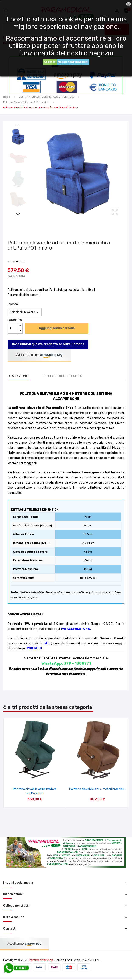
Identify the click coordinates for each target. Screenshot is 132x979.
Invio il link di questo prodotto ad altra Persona (48, 344)
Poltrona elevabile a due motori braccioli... (97, 789)
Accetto (50, 61)
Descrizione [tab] (18, 376)
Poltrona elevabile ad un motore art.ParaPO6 (35, 791)
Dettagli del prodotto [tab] (62, 376)
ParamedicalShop (41, 960)
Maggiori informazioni (73, 61)
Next (18, 214)
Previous (18, 124)
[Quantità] (13, 328)
